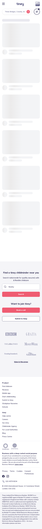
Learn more (19, 464)
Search (21, 294)
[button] (24, 12)
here (19, 523)
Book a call (21, 310)
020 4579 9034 (11, 481)
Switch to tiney (21, 319)
